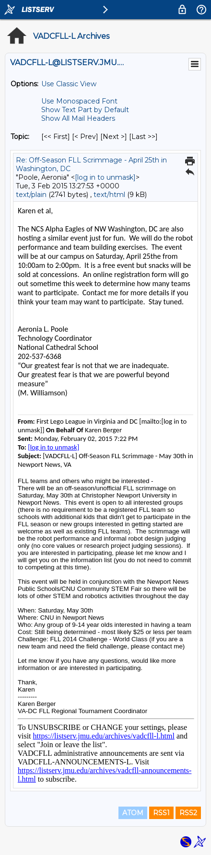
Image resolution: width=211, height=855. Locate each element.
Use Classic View (68, 84)
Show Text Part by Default (85, 109)
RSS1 (161, 813)
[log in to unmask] (105, 177)
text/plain (31, 194)
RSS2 (188, 813)
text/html (109, 194)
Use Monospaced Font (79, 101)
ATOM (132, 813)
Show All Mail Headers (78, 118)
